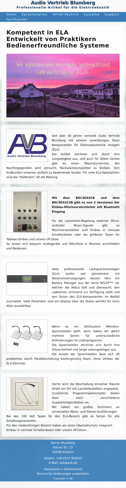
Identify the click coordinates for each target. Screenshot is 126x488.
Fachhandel (17, 19)
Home (11, 14)
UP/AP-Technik (66, 14)
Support (112, 14)
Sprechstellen (35, 14)
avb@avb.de (68, 463)
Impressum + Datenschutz (63, 469)
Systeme (92, 14)
